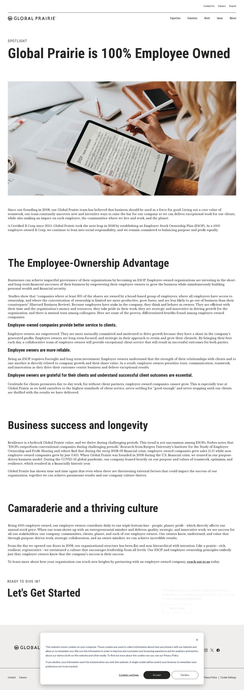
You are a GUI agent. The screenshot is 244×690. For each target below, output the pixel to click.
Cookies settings (129, 674)
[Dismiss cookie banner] (197, 640)
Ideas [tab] (220, 18)
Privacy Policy (210, 677)
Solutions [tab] (192, 18)
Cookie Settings (228, 677)
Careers (222, 6)
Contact (12, 677)
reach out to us (198, 562)
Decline (185, 674)
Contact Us (209, 6)
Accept (157, 674)
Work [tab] (207, 18)
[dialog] (122, 658)
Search (232, 6)
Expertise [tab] (175, 18)
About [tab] (233, 18)
